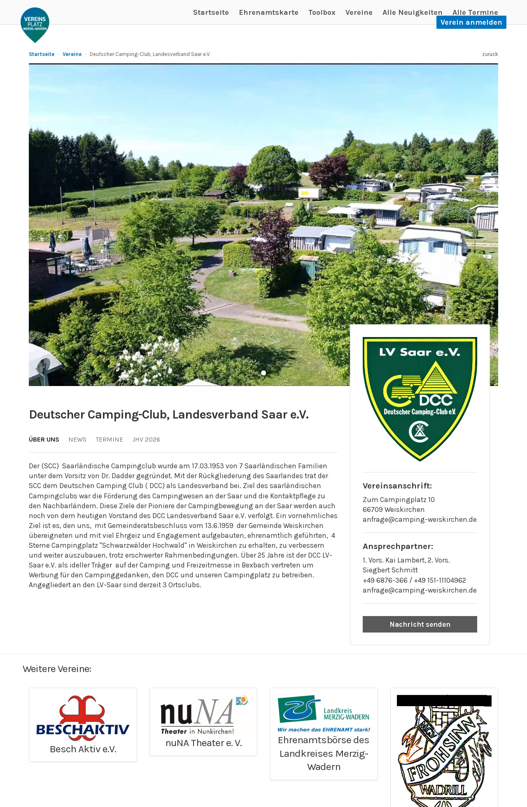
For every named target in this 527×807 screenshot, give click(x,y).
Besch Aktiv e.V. (82, 749)
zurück (490, 54)
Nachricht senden (419, 624)
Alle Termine (475, 12)
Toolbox (322, 12)
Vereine (359, 12)
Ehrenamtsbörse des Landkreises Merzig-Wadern (323, 753)
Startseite (211, 12)
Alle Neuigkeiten (412, 12)
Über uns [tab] (44, 439)
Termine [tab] (109, 439)
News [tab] (77, 439)
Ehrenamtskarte (268, 12)
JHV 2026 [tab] (146, 439)
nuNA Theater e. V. (203, 743)
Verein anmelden (471, 22)
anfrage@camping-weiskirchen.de (420, 519)
